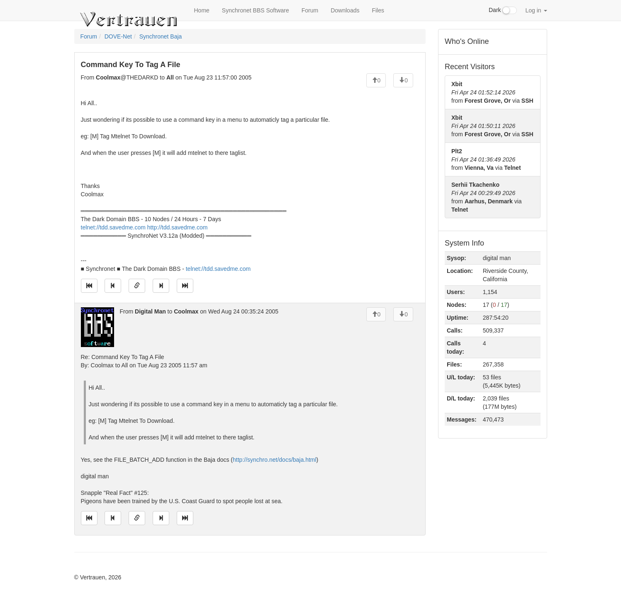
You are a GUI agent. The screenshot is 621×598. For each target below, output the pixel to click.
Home (201, 10)
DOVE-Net (118, 36)
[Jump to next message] (161, 286)
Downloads (345, 10)
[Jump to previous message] (113, 286)
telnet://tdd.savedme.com (113, 227)
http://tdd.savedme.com (177, 227)
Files (378, 10)
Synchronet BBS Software (255, 10)
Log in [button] (536, 10)
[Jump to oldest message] (89, 286)
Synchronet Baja (160, 36)
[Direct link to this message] (137, 286)
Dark (503, 10)
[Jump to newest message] (185, 286)
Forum (310, 10)
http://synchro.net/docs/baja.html (275, 459)
